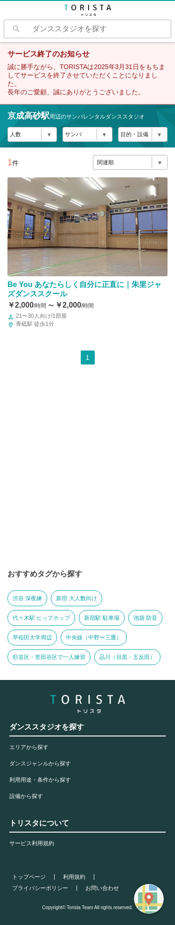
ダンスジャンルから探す (40, 763)
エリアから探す (29, 747)
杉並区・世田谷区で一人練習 (49, 657)
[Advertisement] (87, 474)
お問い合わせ (102, 888)
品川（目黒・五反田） (127, 657)
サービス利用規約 (31, 843)
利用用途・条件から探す (40, 780)
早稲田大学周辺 (32, 637)
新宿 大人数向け (76, 598)
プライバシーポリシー (40, 888)
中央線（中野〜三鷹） (94, 637)
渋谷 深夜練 (27, 598)
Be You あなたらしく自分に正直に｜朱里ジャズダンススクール (84, 289)
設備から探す (26, 796)
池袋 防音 (145, 618)
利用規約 (74, 877)
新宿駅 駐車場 (101, 618)
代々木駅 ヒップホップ (41, 618)
